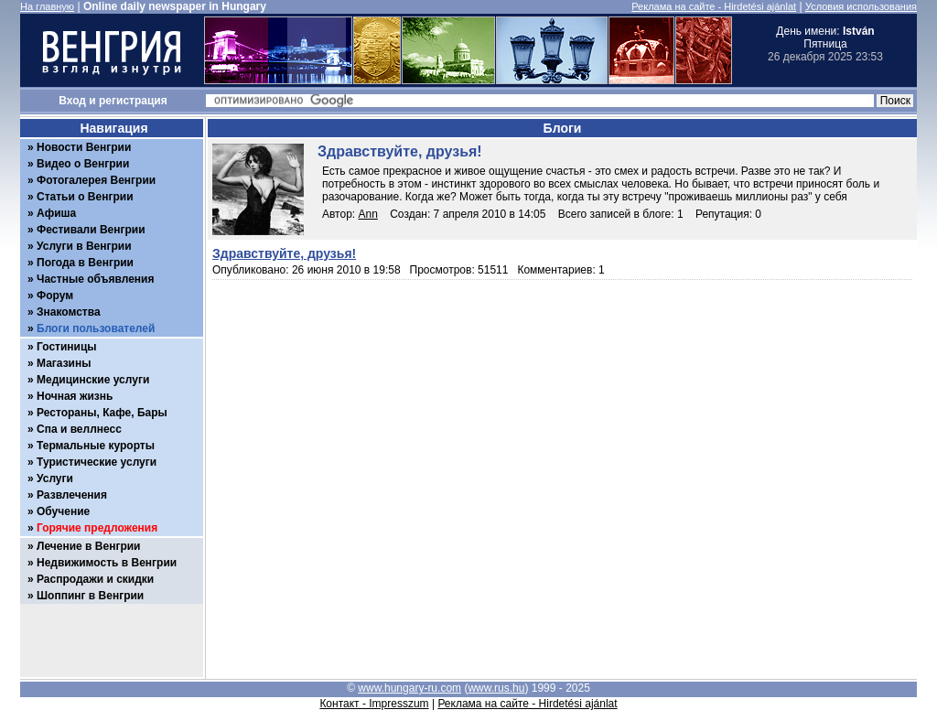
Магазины (64, 363)
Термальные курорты (96, 445)
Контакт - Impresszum (373, 703)
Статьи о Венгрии (85, 196)
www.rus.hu (496, 688)
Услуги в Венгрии (84, 246)
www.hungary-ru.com (409, 688)
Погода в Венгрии (85, 262)
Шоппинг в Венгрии (90, 595)
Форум (55, 295)
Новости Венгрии (84, 147)
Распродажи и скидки (95, 579)
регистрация (133, 100)
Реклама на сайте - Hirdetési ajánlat (713, 6)
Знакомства (69, 312)
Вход (72, 100)
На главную (47, 6)
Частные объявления (95, 279)
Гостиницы (67, 346)
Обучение (63, 511)
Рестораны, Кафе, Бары (102, 412)
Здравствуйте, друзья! (284, 253)
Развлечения (72, 495)
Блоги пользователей (96, 328)
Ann (368, 214)
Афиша (56, 213)
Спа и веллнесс (79, 429)
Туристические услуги (96, 462)
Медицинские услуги (93, 379)
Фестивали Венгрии (91, 229)
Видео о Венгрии (83, 163)
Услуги (55, 478)
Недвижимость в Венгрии (107, 562)
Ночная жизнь (75, 396)
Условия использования (861, 6)
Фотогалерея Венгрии (96, 180)
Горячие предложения (97, 528)
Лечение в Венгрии (88, 546)
